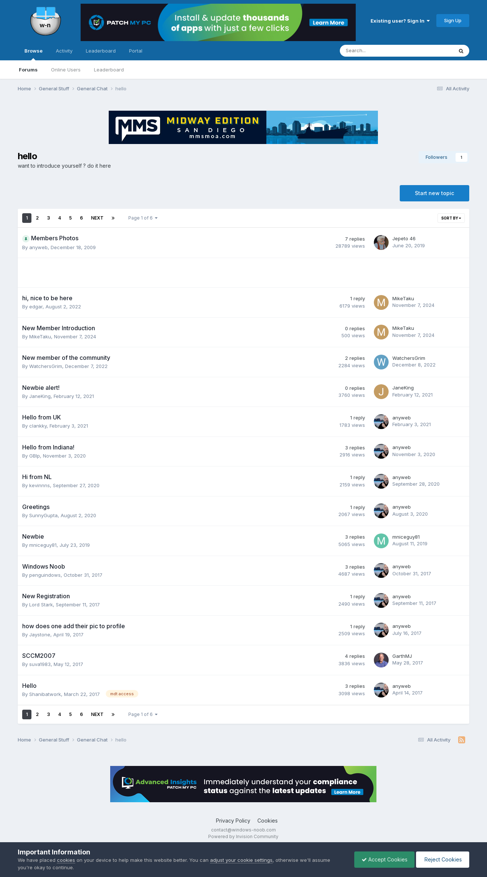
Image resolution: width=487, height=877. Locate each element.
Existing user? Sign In (400, 21)
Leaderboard (109, 70)
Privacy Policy (233, 820)
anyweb (38, 247)
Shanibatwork (45, 694)
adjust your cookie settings (241, 860)
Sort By (451, 218)
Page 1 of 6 (143, 218)
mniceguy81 (43, 545)
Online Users (66, 70)
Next (97, 218)
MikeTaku (403, 298)
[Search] (377, 51)
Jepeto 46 (404, 238)
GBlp (34, 456)
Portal (135, 51)
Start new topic (434, 193)
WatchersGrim (45, 366)
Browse (33, 54)
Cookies (267, 820)
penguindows (45, 575)
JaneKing (40, 396)
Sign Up (452, 20)
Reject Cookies (442, 859)
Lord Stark (41, 604)
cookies (66, 860)
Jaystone (39, 634)
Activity (64, 51)
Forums (28, 70)
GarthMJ (402, 656)
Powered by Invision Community (243, 836)
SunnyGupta (43, 515)
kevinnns (39, 485)
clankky (38, 426)
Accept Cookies (383, 859)
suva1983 (40, 664)
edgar (36, 306)
